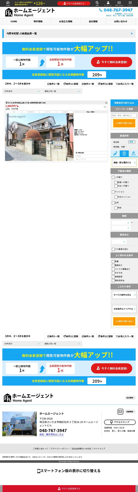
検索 (97, 3)
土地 (115, 202)
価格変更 (117, 276)
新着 (115, 261)
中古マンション (123, 196)
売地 (118, 207)
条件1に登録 (70, 83)
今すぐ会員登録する (74, 3)
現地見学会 (118, 280)
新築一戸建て (122, 182)
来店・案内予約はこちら (51, 434)
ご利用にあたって (40, 448)
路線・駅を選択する (122, 162)
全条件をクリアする (123, 309)
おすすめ (117, 272)
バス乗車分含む (120, 249)
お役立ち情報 (65, 21)
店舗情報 (129, 411)
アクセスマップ (119, 422)
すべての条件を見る (122, 295)
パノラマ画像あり (121, 269)
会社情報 (93, 21)
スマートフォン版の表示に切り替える (70, 470)
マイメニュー (108, 3)
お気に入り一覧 (125, 83)
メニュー (130, 3)
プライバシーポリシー (60, 448)
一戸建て (117, 177)
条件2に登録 (105, 83)
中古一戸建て (122, 185)
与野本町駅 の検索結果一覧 (21, 33)
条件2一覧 (88, 83)
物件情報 (38, 21)
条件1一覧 (53, 83)
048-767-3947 (53, 430)
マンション (118, 191)
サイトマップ (99, 448)
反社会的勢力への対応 (81, 448)
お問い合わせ (119, 3)
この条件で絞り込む (123, 123)
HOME (7, 3)
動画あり (117, 265)
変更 (131, 142)
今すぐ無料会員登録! (111, 62)
